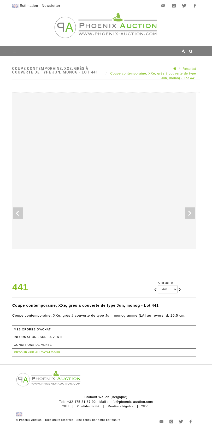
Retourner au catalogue (37, 352)
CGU (65, 406)
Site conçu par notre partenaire (98, 419)
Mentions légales (120, 406)
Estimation (29, 6)
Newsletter (51, 6)
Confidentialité (88, 406)
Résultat (189, 69)
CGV (144, 406)
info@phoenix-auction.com (131, 402)
